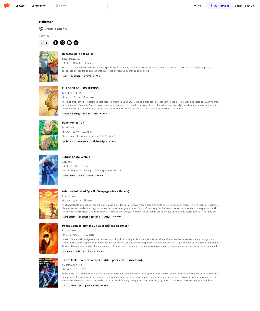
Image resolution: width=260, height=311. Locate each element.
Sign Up (249, 5)
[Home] (7, 5)
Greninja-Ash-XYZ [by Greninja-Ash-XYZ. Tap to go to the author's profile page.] (56, 29)
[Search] (57, 5)
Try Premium (219, 5)
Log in (238, 5)
